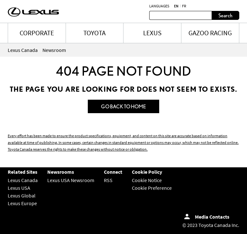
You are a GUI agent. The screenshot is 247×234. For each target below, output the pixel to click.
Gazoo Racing (210, 33)
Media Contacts (212, 216)
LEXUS (152, 33)
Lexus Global (21, 195)
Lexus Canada (23, 180)
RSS (108, 180)
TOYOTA (94, 33)
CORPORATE (37, 33)
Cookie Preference (152, 188)
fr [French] (184, 6)
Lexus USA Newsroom (70, 180)
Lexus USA (19, 188)
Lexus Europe (22, 203)
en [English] (176, 6)
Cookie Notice (147, 180)
